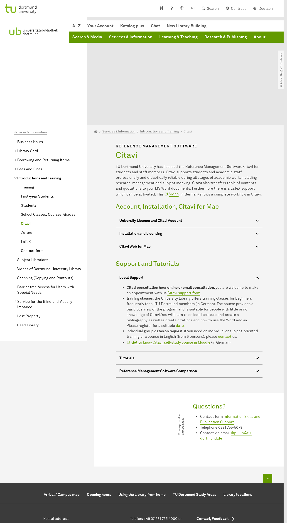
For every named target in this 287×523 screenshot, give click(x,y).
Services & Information (130, 36)
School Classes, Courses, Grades (48, 169)
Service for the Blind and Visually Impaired (44, 259)
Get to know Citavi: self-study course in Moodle (170, 297)
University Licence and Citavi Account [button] (189, 176)
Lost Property (28, 271)
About (259, 36)
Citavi (25, 178)
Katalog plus (132, 25)
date (180, 280)
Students (29, 160)
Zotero (26, 187)
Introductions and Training (39, 133)
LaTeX (26, 196)
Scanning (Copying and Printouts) (45, 233)
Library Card (27, 106)
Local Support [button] (189, 233)
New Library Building (186, 25)
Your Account (100, 25)
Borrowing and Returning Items (43, 115)
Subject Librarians (32, 215)
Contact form (32, 205)
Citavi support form (183, 248)
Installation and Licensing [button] (189, 189)
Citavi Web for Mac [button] (189, 202)
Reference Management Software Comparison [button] (189, 326)
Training (27, 142)
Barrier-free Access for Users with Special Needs (45, 244)
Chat (155, 25)
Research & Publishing (225, 36)
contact (224, 291)
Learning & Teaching (178, 36)
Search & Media (87, 36)
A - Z (76, 25)
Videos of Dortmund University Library (49, 224)
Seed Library (28, 280)
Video (174, 149)
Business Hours (30, 97)
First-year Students (37, 151)
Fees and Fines (29, 124)
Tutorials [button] (189, 313)
